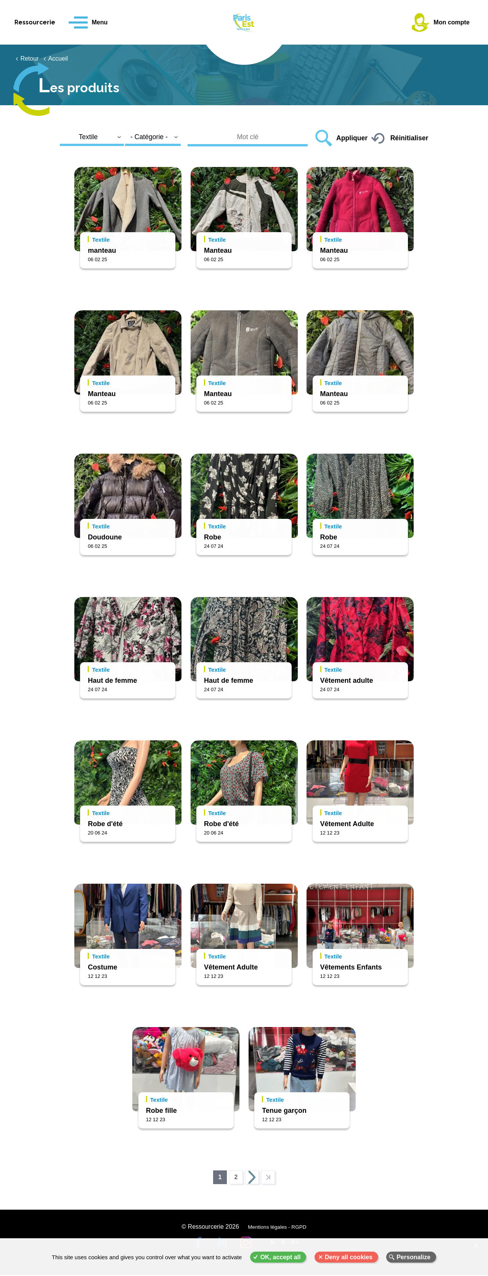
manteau (102, 250)
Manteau (218, 250)
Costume (102, 967)
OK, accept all (280, 1257)
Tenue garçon (284, 1110)
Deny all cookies (348, 1257)
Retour (29, 58)
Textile (100, 239)
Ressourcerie (45, 22)
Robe (212, 537)
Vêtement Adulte (347, 824)
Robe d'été (105, 824)
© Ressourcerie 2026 (211, 1230)
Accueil (58, 58)
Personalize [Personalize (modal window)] (413, 1257)
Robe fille (161, 1110)
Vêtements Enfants (351, 967)
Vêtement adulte (346, 680)
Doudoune (105, 537)
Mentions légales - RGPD (276, 1230)
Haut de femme (112, 680)
